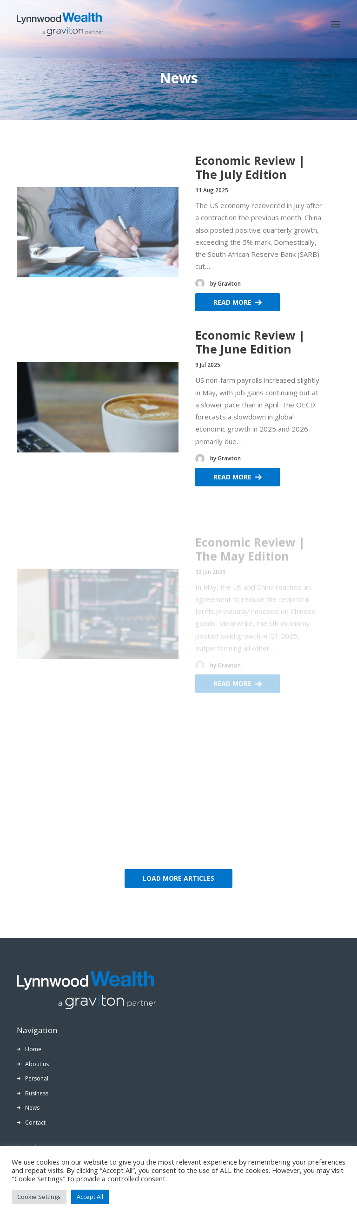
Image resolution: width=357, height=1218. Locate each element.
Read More (232, 302)
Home (33, 1049)
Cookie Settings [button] (39, 1196)
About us (37, 1064)
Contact (35, 1122)
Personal (36, 1078)
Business (36, 1093)
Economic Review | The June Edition (250, 343)
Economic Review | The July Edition (250, 167)
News (32, 1108)
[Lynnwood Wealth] (60, 24)
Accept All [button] (90, 1196)
